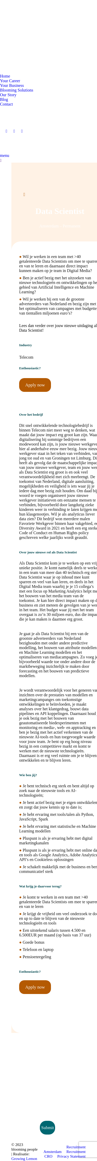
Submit (47, 1127)
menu (4, 155)
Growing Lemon (24, 1159)
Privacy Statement (71, 1156)
